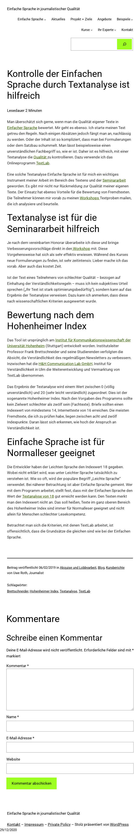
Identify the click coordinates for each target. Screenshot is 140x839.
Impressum (34, 824)
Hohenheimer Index (44, 591)
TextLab (42, 163)
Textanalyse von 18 (38, 496)
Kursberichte (115, 568)
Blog (101, 568)
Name (12, 717)
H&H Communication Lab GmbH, (66, 363)
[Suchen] (124, 44)
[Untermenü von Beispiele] (132, 20)
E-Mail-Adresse (20, 738)
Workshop (81, 248)
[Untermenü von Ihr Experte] (115, 30)
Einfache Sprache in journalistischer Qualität (43, 9)
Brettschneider (17, 591)
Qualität (40, 157)
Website (13, 759)
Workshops (90, 198)
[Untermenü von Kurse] (92, 30)
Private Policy (59, 824)
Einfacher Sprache (22, 128)
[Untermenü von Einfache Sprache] (45, 20)
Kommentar (17, 666)
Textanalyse (68, 591)
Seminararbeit (114, 180)
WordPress (119, 824)
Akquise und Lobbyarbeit (78, 568)
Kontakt (13, 824)
